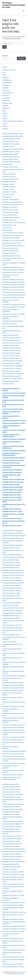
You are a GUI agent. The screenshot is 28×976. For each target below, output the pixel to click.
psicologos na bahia (8, 184)
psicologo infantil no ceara (10, 159)
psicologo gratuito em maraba (11, 371)
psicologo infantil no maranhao (11, 162)
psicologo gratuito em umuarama (12, 843)
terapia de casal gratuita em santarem (13, 314)
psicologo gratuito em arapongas (12, 836)
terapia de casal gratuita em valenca (13, 756)
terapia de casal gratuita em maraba (13, 307)
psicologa (5, 118)
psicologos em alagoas (9, 176)
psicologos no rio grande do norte (12, 202)
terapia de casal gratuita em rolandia (13, 966)
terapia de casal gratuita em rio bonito (13, 763)
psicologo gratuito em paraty (10, 634)
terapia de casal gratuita (9, 323)
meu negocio (6, 98)
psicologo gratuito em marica (11, 567)
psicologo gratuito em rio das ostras (13, 583)
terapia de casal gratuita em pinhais (13, 919)
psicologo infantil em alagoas (11, 144)
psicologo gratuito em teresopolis (12, 580)
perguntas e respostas (9, 70)
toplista (4, 67)
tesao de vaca (6, 108)
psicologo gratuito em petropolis (12, 554)
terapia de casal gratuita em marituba (13, 282)
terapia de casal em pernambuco (12, 204)
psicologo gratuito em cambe (11, 846)
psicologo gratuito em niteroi (11, 548)
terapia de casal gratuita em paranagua (14, 912)
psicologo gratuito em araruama (12, 590)
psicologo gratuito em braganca (11, 350)
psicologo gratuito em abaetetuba (12, 366)
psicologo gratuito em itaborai (11, 562)
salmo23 (4, 113)
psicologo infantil (7, 164)
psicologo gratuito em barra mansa (12, 572)
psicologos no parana (8, 253)
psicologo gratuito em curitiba (11, 139)
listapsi (4, 75)
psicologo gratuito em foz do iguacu (13, 804)
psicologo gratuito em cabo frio (11, 565)
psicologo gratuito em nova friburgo (13, 570)
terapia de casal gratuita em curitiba (13, 872)
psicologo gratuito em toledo (10, 814)
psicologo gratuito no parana (10, 784)
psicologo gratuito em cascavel (11, 797)
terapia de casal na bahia (9, 207)
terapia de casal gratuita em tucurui (12, 272)
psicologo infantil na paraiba (10, 156)
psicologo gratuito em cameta (11, 363)
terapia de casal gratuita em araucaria (13, 902)
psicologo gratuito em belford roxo (12, 545)
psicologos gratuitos (8, 383)
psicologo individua (8, 146)
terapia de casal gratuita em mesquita (13, 706)
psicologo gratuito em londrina (11, 789)
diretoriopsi (5, 77)
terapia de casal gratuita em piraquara (13, 928)
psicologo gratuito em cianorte (11, 859)
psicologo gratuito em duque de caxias (13, 535)
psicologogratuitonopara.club (11, 256)
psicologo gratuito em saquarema (12, 610)
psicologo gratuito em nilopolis (11, 585)
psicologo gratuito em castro (10, 864)
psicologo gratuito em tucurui (11, 340)
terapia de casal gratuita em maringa (13, 877)
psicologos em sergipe (9, 181)
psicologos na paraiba (8, 186)
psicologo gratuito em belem (10, 381)
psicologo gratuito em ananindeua (12, 378)
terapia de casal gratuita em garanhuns (14, 295)
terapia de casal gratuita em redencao (13, 270)
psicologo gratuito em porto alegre (12, 133)
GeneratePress (19, 973)
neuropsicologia (7, 82)
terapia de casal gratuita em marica (12, 690)
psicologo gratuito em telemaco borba (13, 861)
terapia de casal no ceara (9, 215)
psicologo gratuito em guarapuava (12, 809)
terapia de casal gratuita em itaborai (13, 685)
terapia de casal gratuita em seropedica (14, 751)
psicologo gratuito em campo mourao (13, 849)
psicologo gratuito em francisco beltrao (14, 851)
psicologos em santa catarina (11, 238)
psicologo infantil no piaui (10, 167)
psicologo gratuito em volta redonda (13, 557)
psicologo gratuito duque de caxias (12, 121)
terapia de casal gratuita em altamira (13, 289)
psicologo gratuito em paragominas (13, 343)
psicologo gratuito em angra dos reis (13, 575)
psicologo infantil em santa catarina (12, 233)
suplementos (6, 100)
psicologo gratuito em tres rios (11, 615)
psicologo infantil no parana (10, 250)
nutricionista (6, 90)
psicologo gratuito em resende (11, 593)
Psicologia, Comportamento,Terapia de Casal (13, 4)
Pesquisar (5, 56)
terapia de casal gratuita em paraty (12, 775)
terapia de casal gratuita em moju (12, 267)
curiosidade (5, 85)
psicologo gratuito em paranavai (12, 854)
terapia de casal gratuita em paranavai (13, 950)
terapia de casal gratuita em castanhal (13, 304)
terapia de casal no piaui (9, 220)
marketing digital (7, 103)
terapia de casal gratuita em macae (12, 682)
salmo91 (4, 116)
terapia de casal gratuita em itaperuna (13, 737)
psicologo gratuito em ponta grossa (12, 794)
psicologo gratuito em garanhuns (12, 360)
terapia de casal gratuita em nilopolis (13, 718)
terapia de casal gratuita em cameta (13, 297)
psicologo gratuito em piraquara (11, 838)
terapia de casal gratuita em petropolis (13, 675)
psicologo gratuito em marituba (11, 348)
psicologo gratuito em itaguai (11, 595)
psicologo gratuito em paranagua (12, 821)
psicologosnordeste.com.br (10, 141)
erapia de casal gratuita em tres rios (13, 753)
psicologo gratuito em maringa (11, 792)
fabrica (4, 111)
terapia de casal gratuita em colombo (13, 895)
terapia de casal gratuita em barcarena (13, 292)
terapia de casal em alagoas (10, 199)
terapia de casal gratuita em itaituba (13, 287)
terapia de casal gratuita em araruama (13, 725)
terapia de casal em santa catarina (12, 235)
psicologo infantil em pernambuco (12, 149)
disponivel (5, 87)
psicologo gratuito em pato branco (12, 856)
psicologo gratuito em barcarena (12, 358)
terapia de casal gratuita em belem (12, 321)
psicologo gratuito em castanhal (11, 368)
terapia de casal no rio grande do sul (13, 240)
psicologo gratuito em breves (11, 345)
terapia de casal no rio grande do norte (13, 222)
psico (3, 72)
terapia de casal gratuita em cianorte (13, 957)
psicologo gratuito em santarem (11, 376)
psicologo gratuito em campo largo (12, 824)
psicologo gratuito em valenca (11, 618)
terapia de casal (7, 80)
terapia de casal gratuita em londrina (13, 874)
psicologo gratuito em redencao (11, 337)
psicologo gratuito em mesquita (11, 578)
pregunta (5, 105)
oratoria (4, 123)
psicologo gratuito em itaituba (11, 353)
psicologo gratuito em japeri (10, 605)
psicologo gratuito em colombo (11, 806)
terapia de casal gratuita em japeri (12, 739)
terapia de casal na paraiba (10, 212)
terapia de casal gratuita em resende (13, 727)
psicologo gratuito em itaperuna (11, 603)
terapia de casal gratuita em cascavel (13, 884)
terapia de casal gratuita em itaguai (12, 730)
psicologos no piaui (8, 194)
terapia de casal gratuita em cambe (12, 938)
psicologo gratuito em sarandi (11, 841)
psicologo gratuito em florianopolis (12, 136)
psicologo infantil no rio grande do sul (13, 245)
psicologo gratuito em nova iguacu (12, 538)
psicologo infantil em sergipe (10, 151)
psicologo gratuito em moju (10, 335)
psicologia (5, 128)
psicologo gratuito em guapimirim (12, 627)
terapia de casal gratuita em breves (12, 279)
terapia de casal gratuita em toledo (12, 905)
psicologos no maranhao (9, 192)
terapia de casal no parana (10, 248)
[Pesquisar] (4, 47)
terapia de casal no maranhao (11, 217)
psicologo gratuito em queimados (12, 588)
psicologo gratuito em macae (11, 560)
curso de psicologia (8, 93)
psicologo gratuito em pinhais (11, 829)
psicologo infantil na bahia (10, 154)
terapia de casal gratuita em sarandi (13, 931)
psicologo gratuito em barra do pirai (13, 608)
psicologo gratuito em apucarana (12, 826)
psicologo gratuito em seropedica (12, 613)
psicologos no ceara (8, 189)
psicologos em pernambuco (10, 179)
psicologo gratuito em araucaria (11, 811)
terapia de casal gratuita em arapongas (14, 926)
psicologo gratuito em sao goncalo (12, 533)
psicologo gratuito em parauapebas (12, 373)
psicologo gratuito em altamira (11, 355)
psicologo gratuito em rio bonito (12, 625)
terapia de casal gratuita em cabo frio (13, 688)
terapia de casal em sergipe (10, 209)
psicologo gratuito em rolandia (11, 866)
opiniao (4, 126)
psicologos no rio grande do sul (11, 243)
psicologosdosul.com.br (9, 225)
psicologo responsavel (8, 174)
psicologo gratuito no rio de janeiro (12, 530)
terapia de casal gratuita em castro (12, 964)
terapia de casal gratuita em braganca (13, 284)
